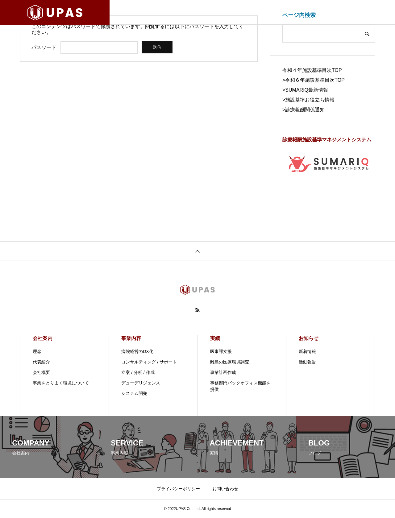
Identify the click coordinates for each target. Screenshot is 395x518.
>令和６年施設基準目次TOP (313, 80)
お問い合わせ (225, 488)
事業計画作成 (223, 372)
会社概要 (41, 372)
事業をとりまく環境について (61, 382)
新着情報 (307, 351)
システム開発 (134, 393)
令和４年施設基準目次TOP (312, 70)
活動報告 (307, 361)
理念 (37, 351)
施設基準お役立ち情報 (310, 99)
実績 (215, 338)
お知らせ (308, 338)
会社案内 (42, 338)
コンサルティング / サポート (149, 361)
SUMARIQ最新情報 (306, 90)
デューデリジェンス (140, 382)
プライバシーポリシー (178, 488)
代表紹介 (41, 361)
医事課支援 (221, 351)
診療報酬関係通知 (305, 109)
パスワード (43, 47)
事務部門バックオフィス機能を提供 (240, 386)
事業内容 (131, 338)
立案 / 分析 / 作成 (137, 372)
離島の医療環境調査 (229, 361)
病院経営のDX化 (137, 351)
